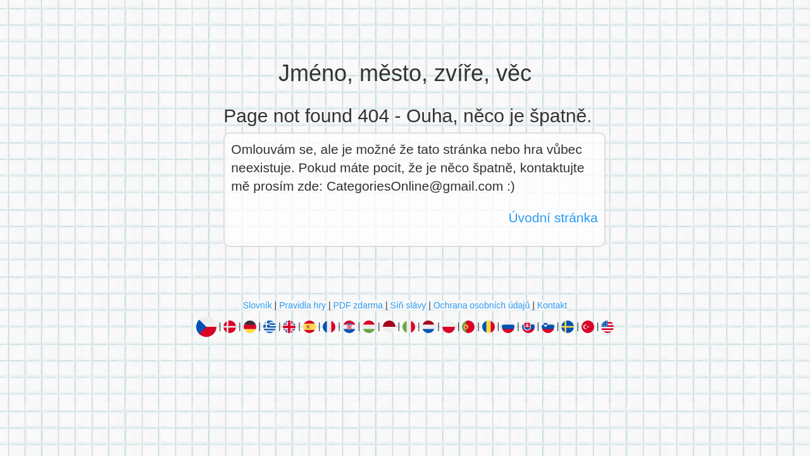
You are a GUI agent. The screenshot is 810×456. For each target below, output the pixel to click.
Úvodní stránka (552, 217)
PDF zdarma (358, 305)
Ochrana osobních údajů (481, 305)
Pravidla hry (302, 305)
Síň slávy (408, 305)
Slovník (257, 305)
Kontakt (552, 305)
